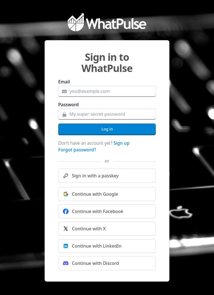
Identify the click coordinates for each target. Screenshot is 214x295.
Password (68, 104)
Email (64, 82)
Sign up (121, 143)
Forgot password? (77, 150)
